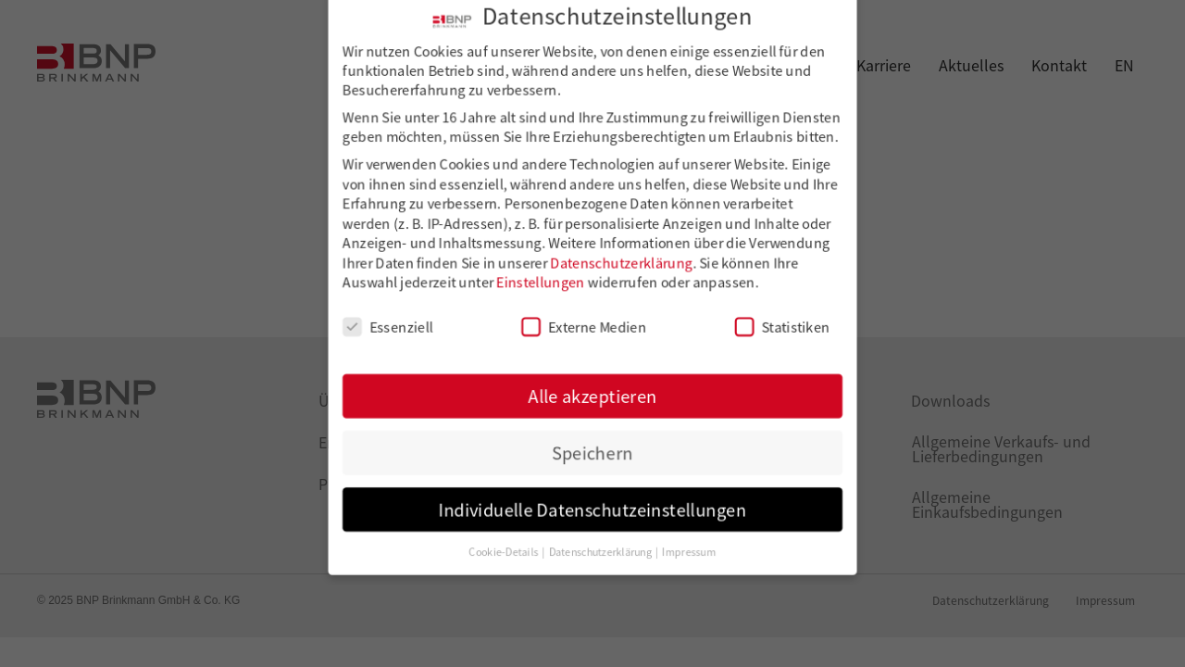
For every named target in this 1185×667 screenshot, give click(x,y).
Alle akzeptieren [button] (592, 391)
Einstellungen (542, 281)
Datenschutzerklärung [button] (601, 541)
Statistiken (775, 325)
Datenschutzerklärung (620, 263)
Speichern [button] (592, 446)
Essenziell (395, 325)
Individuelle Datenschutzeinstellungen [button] (592, 500)
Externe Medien (584, 325)
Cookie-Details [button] (508, 541)
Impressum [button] (686, 541)
